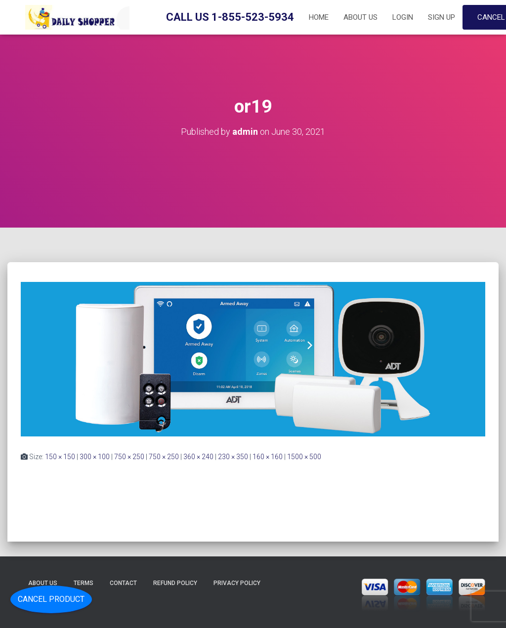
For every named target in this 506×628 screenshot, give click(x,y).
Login (402, 17)
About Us (360, 17)
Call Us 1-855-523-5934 (230, 17)
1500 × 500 (304, 457)
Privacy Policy (236, 583)
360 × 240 (198, 457)
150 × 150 (60, 457)
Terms (83, 583)
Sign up (441, 17)
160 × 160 (268, 457)
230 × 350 (233, 457)
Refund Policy (175, 583)
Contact (123, 583)
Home (319, 17)
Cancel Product (51, 599)
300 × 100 (95, 457)
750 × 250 (129, 457)
